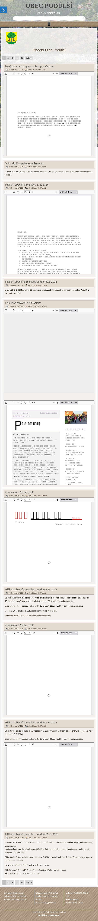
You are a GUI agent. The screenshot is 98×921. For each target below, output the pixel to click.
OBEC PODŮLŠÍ (49, 5)
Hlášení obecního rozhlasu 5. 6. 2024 (26, 184)
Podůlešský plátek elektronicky (23, 303)
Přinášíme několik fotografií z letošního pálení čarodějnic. (28, 616)
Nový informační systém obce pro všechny (29, 66)
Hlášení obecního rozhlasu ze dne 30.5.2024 (31, 281)
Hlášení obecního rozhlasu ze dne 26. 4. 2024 (31, 834)
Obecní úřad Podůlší (39, 70)
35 (22, 58)
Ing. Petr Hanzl (48, 912)
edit (57, 912)
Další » (29, 58)
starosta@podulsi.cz (19, 899)
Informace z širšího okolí (19, 492)
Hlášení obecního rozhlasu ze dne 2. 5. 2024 (31, 722)
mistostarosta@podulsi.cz (46, 903)
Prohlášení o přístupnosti (49, 915)
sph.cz (63, 912)
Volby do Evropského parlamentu (24, 163)
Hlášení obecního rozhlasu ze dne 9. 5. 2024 (31, 589)
